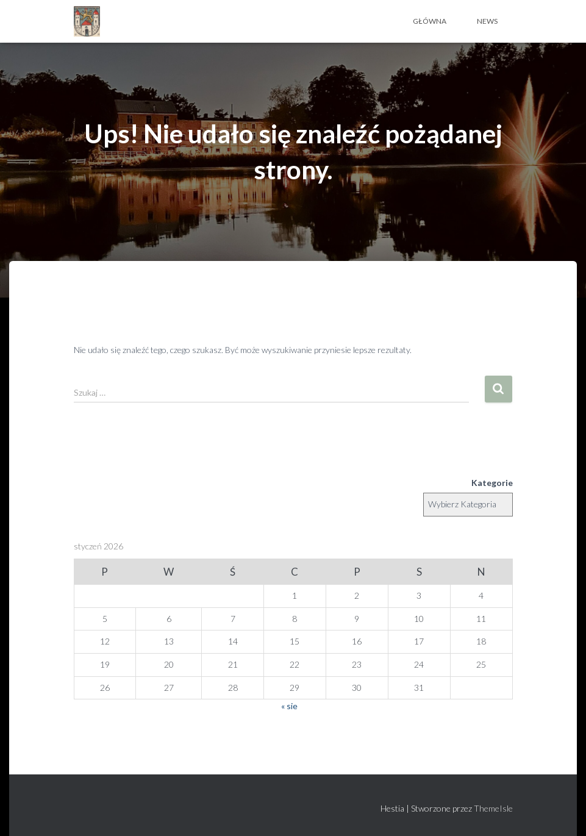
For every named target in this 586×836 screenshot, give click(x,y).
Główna (429, 21)
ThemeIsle (493, 808)
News (487, 21)
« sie (289, 706)
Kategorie (492, 482)
